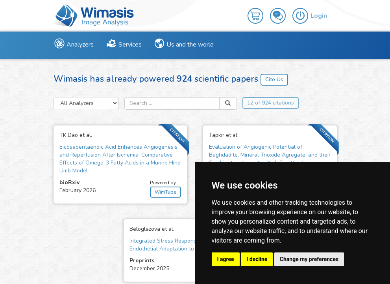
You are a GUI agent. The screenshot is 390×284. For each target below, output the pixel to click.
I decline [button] (256, 259)
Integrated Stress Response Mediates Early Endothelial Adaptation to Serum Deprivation (185, 244)
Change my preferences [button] (309, 259)
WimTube (165, 192)
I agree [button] (225, 259)
